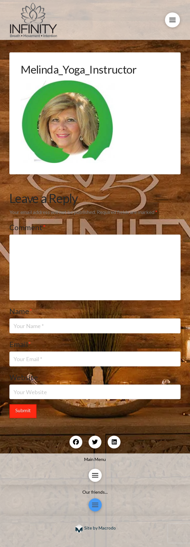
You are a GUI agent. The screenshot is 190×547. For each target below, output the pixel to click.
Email (20, 344)
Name (20, 311)
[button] (172, 19)
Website (23, 377)
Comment (27, 227)
